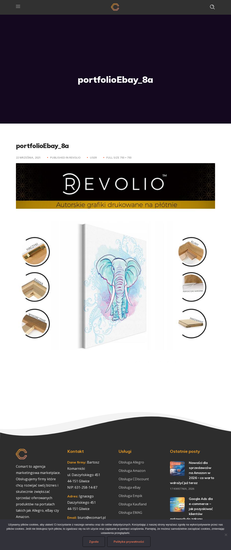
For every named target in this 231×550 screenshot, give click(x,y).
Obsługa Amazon (132, 470)
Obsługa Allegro (131, 462)
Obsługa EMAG (130, 512)
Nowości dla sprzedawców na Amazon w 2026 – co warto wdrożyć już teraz (192, 473)
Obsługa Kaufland (133, 504)
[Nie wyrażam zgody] (226, 535)
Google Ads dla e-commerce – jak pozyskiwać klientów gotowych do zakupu (191, 509)
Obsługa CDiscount (134, 479)
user (93, 157)
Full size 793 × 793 (118, 157)
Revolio (74, 157)
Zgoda (94, 542)
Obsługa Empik (130, 495)
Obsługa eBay (129, 487)
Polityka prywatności (129, 542)
